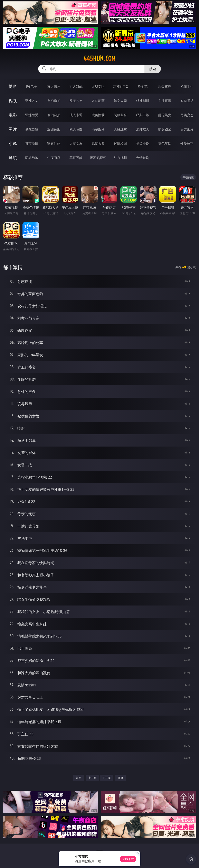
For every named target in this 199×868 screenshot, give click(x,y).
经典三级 (142, 115)
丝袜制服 (142, 100)
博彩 (13, 86)
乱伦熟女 (164, 115)
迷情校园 (120, 143)
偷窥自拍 (31, 129)
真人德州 (53, 86)
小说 (13, 143)
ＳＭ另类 (186, 100)
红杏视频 (120, 158)
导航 (13, 157)
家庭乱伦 (53, 143)
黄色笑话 (164, 143)
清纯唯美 (142, 129)
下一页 (106, 778)
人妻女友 (76, 143)
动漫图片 (98, 129)
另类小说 (142, 143)
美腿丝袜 (120, 129)
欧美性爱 (98, 115)
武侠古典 (98, 143)
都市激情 (31, 143)
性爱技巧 (186, 143)
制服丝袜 (120, 115)
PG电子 (31, 86)
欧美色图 (76, 129)
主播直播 (164, 100)
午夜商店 (53, 158)
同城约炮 (31, 158)
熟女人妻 (120, 100)
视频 (13, 100)
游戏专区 (98, 86)
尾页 (120, 778)
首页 (79, 778)
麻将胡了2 (120, 86)
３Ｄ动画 (98, 100)
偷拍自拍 (53, 115)
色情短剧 (142, 158)
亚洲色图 (53, 129)
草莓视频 (76, 158)
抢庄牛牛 (186, 86)
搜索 (152, 69)
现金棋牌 (164, 86)
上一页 (92, 778)
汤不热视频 (98, 158)
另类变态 (186, 115)
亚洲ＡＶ (31, 100)
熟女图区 (164, 129)
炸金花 (143, 86)
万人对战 (76, 86)
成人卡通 (76, 115)
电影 (13, 115)
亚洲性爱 (31, 115)
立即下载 (128, 859)
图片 (13, 129)
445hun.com (99, 58)
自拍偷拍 (53, 100)
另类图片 (186, 129)
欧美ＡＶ (76, 100)
